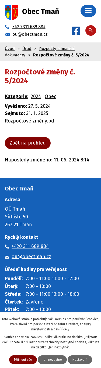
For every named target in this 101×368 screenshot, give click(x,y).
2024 (36, 96)
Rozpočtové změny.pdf (30, 121)
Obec (50, 96)
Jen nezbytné (52, 360)
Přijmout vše (23, 360)
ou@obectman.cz (31, 256)
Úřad (26, 48)
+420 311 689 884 (30, 246)
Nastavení (79, 360)
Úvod (10, 48)
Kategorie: (16, 96)
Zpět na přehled (28, 143)
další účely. (62, 329)
